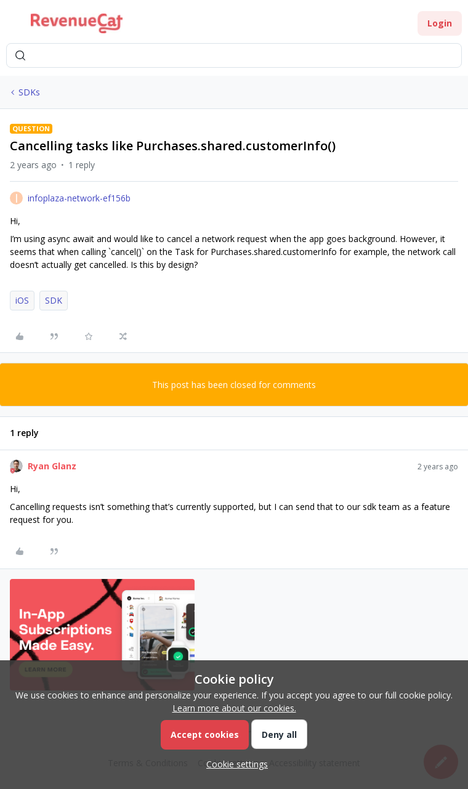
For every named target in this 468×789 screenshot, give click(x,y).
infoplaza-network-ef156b (79, 198)
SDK (53, 300)
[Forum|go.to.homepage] (77, 23)
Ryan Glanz (52, 466)
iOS (22, 300)
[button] (13, 25)
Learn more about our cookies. (234, 708)
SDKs (29, 92)
